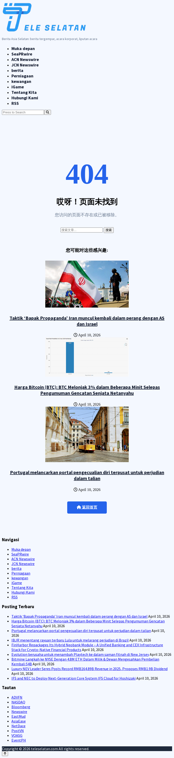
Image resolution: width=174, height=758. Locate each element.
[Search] (47, 112)
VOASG (16, 735)
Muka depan (23, 48)
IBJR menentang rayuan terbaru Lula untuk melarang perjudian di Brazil (70, 640)
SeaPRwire (21, 54)
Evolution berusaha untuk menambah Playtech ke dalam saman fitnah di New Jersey (80, 654)
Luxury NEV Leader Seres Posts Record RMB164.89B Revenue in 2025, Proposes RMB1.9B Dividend (89, 668)
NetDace (18, 725)
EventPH (18, 740)
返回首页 (87, 507)
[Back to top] (5, 753)
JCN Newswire (25, 65)
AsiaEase (18, 721)
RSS (15, 103)
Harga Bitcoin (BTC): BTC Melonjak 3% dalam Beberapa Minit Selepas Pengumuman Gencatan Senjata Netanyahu (87, 390)
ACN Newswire (25, 59)
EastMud (18, 716)
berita (17, 70)
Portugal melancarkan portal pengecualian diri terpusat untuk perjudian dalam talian (87, 475)
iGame (17, 87)
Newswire (19, 711)
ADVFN (16, 697)
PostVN (17, 730)
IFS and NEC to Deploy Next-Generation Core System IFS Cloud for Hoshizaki (73, 678)
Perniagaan (22, 76)
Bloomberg (20, 706)
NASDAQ (18, 702)
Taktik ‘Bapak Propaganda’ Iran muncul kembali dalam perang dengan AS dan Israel (87, 321)
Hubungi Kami (24, 98)
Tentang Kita (24, 92)
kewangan (21, 81)
